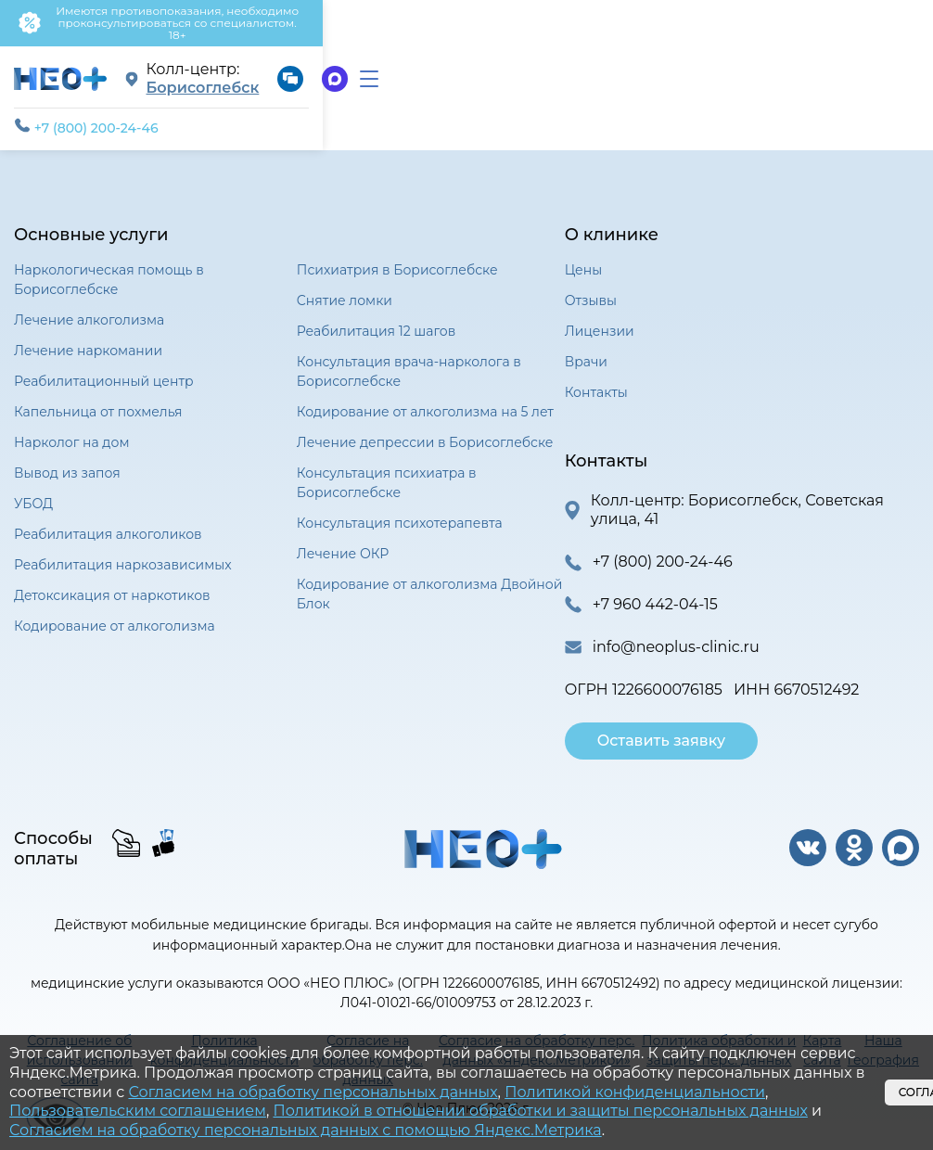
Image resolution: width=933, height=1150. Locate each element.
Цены (583, 255)
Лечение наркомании (88, 335)
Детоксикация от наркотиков (112, 580)
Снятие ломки (344, 285)
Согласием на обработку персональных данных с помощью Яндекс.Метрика (305, 1130)
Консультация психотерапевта (400, 508)
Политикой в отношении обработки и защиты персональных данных (540, 1110)
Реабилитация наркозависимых (123, 550)
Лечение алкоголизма (89, 305)
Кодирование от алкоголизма (114, 611)
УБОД (33, 488)
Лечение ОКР (343, 538)
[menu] (900, 64)
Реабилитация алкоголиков (108, 519)
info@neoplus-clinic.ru (676, 632)
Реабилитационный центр (104, 366)
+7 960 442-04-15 (655, 589)
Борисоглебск (408, 65)
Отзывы (591, 285)
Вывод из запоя (67, 458)
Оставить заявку (661, 726)
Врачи (586, 347)
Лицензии (599, 316)
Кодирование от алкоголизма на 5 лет (425, 397)
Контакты (596, 377)
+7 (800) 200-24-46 (86, 112)
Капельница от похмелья (98, 397)
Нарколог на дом (71, 427)
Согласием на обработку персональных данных (312, 1092)
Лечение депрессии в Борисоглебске (425, 427)
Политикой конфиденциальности (635, 1092)
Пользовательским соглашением (137, 1110)
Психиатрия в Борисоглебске (397, 255)
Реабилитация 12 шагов (376, 316)
